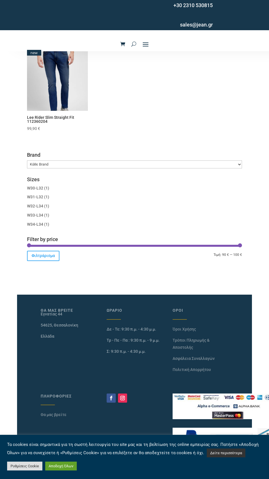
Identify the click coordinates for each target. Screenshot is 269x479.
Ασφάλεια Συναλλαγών (194, 358)
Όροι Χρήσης (184, 329)
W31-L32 (35, 197)
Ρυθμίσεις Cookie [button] (25, 466)
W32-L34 (35, 206)
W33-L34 (35, 215)
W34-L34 (35, 224)
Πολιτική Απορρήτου (192, 369)
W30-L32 (35, 188)
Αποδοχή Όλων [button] (61, 466)
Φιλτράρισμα (43, 255)
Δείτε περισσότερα (226, 453)
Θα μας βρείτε (54, 414)
